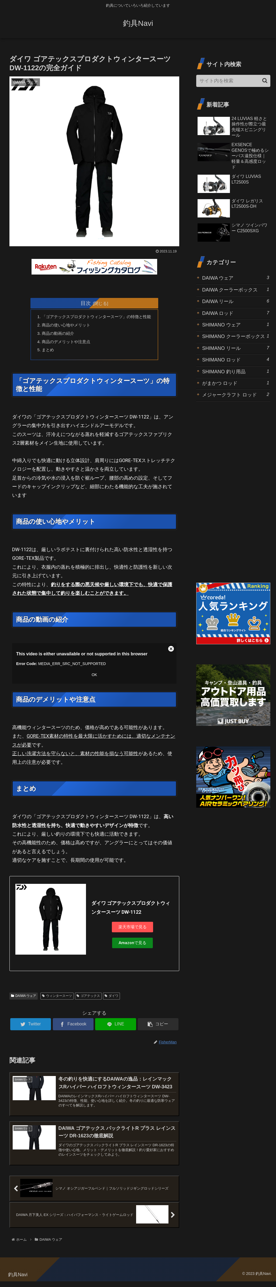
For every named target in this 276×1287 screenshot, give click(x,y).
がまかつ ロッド (235, 383)
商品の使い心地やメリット (64, 325)
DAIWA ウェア (23, 998)
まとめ (44, 351)
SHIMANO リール (235, 348)
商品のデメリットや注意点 (64, 343)
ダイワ (111, 998)
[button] (265, 81)
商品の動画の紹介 (55, 334)
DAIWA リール (235, 301)
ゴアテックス (88, 998)
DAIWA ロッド (235, 313)
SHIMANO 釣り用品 (235, 371)
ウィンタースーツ (57, 998)
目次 (86, 303)
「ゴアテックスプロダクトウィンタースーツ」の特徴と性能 (96, 317)
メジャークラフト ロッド (235, 394)
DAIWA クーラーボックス (235, 289)
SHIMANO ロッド (235, 359)
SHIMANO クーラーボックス (235, 336)
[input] (233, 81)
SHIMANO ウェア (235, 324)
